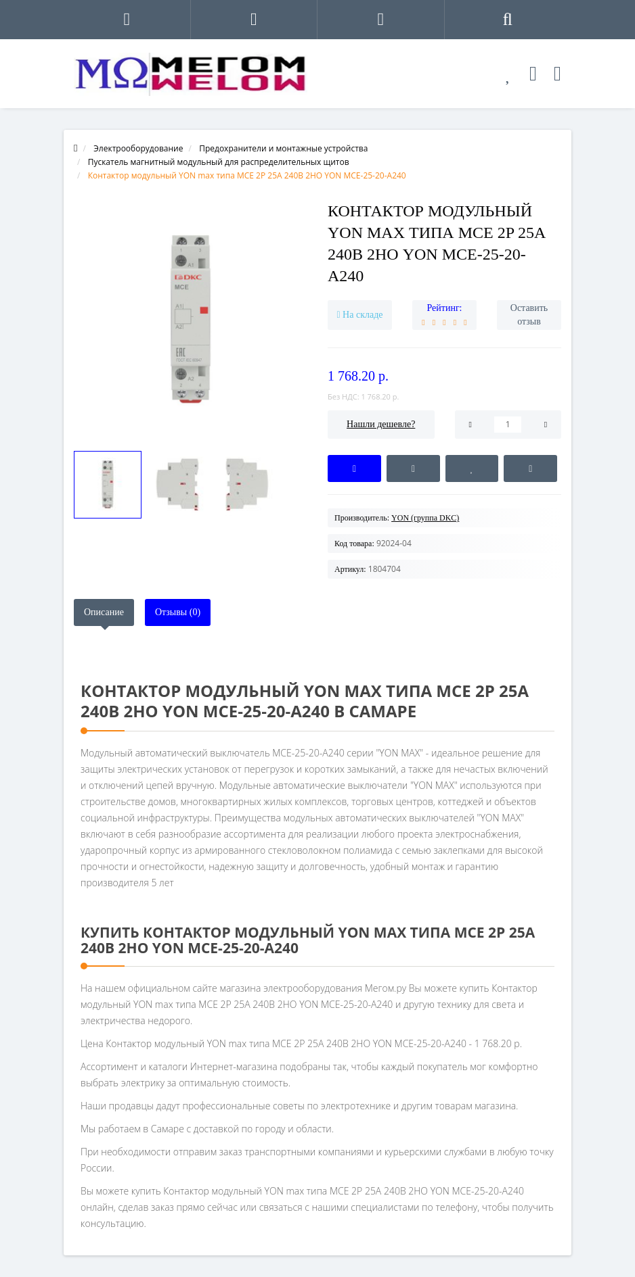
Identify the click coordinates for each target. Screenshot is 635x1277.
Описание (104, 612)
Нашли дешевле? (381, 424)
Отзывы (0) (177, 612)
